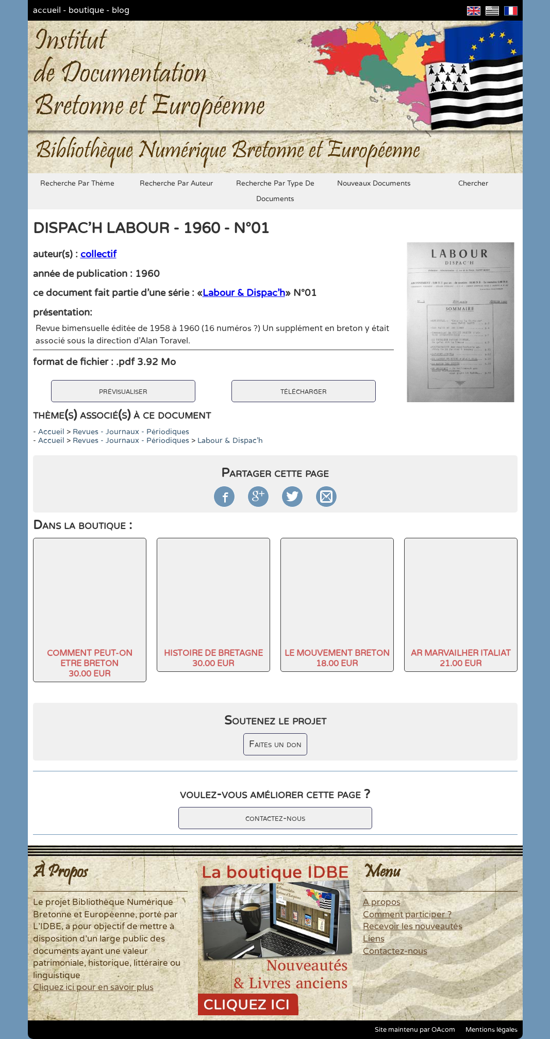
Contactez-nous (395, 951)
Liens (374, 939)
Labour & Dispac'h (244, 293)
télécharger (303, 391)
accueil (47, 10)
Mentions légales (491, 1030)
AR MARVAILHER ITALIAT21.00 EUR (461, 658)
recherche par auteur (176, 183)
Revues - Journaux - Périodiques (131, 431)
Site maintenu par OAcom (415, 1030)
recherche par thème (77, 183)
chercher (473, 183)
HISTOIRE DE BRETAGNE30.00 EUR (213, 658)
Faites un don (275, 744)
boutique (86, 10)
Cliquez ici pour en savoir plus (93, 987)
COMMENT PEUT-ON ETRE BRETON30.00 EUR (89, 663)
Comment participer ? (407, 915)
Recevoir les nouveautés (412, 926)
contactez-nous (275, 818)
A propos (382, 902)
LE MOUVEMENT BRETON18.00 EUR (337, 658)
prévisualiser (123, 391)
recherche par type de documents (275, 191)
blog (120, 10)
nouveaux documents (374, 183)
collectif (98, 254)
